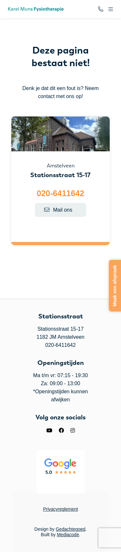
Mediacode (68, 534)
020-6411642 (60, 193)
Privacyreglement (60, 509)
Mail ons (58, 210)
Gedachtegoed (71, 529)
